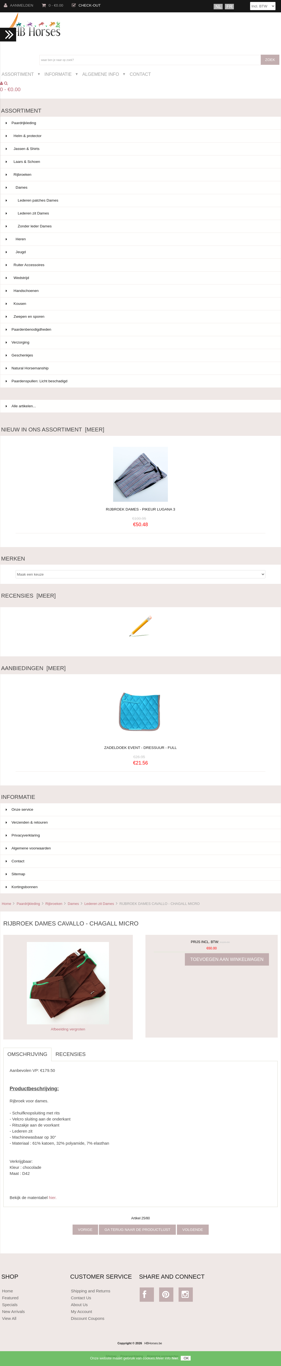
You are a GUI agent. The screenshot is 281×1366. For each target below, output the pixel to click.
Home (6, 904)
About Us (79, 1304)
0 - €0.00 (52, 5)
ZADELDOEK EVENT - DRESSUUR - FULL (140, 745)
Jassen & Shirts (140, 149)
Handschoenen (140, 291)
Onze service (19, 809)
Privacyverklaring (23, 835)
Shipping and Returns (90, 1291)
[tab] (94, 1051)
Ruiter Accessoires (140, 265)
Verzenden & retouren (27, 822)
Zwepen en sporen (140, 317)
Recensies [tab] (71, 1054)
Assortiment (18, 74)
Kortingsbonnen (22, 887)
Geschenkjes (140, 355)
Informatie (57, 74)
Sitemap (15, 874)
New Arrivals (13, 1311)
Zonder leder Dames (140, 226)
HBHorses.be (153, 1343)
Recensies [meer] (28, 596)
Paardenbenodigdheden (140, 330)
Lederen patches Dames (140, 200)
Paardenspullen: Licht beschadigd (140, 381)
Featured (10, 1297)
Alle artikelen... (21, 406)
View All (9, 1318)
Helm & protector (140, 136)
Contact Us (81, 1297)
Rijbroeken (53, 904)
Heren (140, 239)
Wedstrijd (140, 278)
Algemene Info (100, 74)
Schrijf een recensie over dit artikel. (140, 645)
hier (175, 1360)
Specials (10, 1304)
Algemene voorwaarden (28, 848)
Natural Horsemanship (140, 368)
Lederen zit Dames (99, 904)
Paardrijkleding (28, 904)
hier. (52, 1197)
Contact (140, 74)
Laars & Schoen (140, 162)
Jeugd (140, 252)
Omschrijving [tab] (27, 1054)
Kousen (140, 304)
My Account (81, 1311)
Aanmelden (18, 5)
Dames (73, 904)
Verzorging (140, 342)
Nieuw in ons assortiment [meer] (52, 429)
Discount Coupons (87, 1318)
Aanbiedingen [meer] (33, 668)
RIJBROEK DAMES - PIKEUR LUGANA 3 (140, 509)
